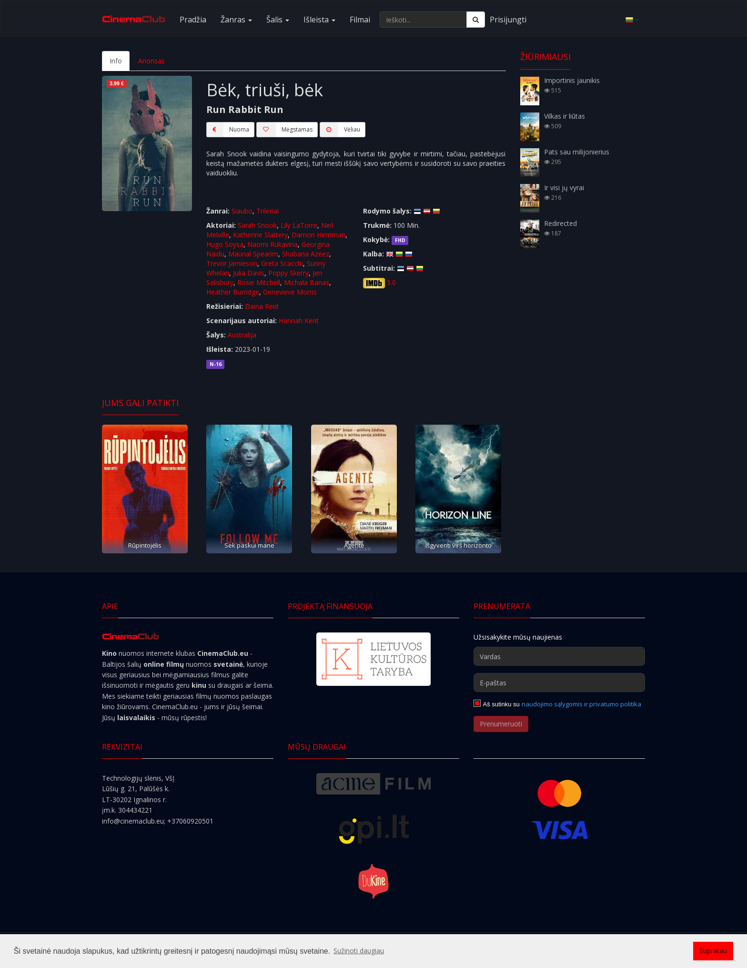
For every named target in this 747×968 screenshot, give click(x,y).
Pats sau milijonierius (576, 151)
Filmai (360, 19)
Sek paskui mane (249, 545)
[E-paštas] (559, 682)
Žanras (236, 19)
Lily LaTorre (299, 225)
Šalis (277, 19)
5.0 (391, 282)
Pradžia (193, 19)
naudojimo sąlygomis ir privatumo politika (581, 704)
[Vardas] (559, 656)
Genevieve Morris (290, 291)
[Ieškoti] (475, 19)
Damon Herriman (318, 234)
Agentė (354, 545)
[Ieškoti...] (423, 19)
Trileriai (267, 210)
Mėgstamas (284, 129)
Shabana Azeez (305, 253)
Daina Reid (261, 306)
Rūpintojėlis (145, 545)
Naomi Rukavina (272, 244)
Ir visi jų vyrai (564, 187)
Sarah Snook (257, 225)
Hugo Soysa (224, 244)
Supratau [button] (713, 950)
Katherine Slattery (260, 234)
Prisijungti (508, 19)
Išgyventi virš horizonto (458, 545)
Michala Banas (306, 282)
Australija (242, 334)
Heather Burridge (232, 291)
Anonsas (151, 60)
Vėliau (340, 129)
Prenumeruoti (501, 723)
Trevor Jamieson (231, 263)
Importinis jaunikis (572, 80)
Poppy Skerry (288, 272)
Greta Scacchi (282, 263)
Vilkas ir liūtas (564, 116)
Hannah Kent (299, 320)
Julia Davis (248, 272)
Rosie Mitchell (258, 282)
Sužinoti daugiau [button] (358, 950)
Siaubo (242, 210)
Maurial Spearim (253, 253)
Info (116, 60)
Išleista (319, 19)
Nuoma (227, 129)
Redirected (560, 223)
